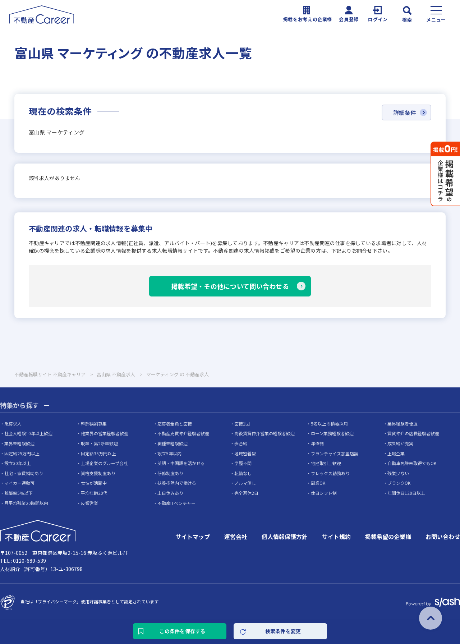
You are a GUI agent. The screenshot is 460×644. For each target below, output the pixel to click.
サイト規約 (336, 536)
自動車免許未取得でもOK (411, 463)
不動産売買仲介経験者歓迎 (183, 433)
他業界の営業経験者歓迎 (104, 433)
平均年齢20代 (94, 493)
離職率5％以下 (18, 493)
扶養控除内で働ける (176, 483)
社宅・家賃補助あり (23, 473)
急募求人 (13, 423)
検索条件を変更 (283, 631)
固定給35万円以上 (98, 453)
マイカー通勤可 (19, 483)
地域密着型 (245, 453)
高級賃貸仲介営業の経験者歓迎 (264, 433)
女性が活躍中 (94, 483)
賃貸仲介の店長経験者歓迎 (413, 433)
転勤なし (243, 473)
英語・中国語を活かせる (181, 463)
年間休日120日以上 (406, 493)
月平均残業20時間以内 (26, 503)
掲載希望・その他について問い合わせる (230, 286)
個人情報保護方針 (285, 536)
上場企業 (396, 453)
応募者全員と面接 (174, 423)
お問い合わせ (443, 536)
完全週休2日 (246, 493)
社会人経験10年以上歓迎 (28, 433)
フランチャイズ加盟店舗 (334, 453)
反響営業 (89, 503)
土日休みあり (170, 493)
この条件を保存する (182, 631)
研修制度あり (170, 473)
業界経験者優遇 (402, 423)
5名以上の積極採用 (329, 423)
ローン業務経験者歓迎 (332, 433)
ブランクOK (398, 483)
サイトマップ (192, 536)
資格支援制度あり (98, 473)
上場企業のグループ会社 (104, 463)
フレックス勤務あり (330, 473)
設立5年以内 (169, 453)
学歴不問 (243, 463)
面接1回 (242, 423)
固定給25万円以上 (22, 453)
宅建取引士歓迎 (326, 463)
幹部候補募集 (94, 423)
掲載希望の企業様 (388, 536)
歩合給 (240, 443)
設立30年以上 (17, 463)
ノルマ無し (245, 483)
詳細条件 (404, 112)
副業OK (318, 483)
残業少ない (398, 473)
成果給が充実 (400, 443)
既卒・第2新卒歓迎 (99, 443)
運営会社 (235, 536)
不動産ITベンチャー (176, 503)
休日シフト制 (324, 493)
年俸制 (317, 443)
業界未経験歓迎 (19, 443)
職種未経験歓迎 (172, 443)
